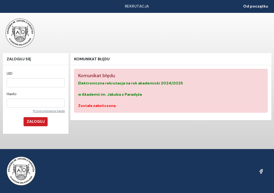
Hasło (12, 93)
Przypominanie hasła (49, 111)
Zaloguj (36, 121)
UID (10, 73)
